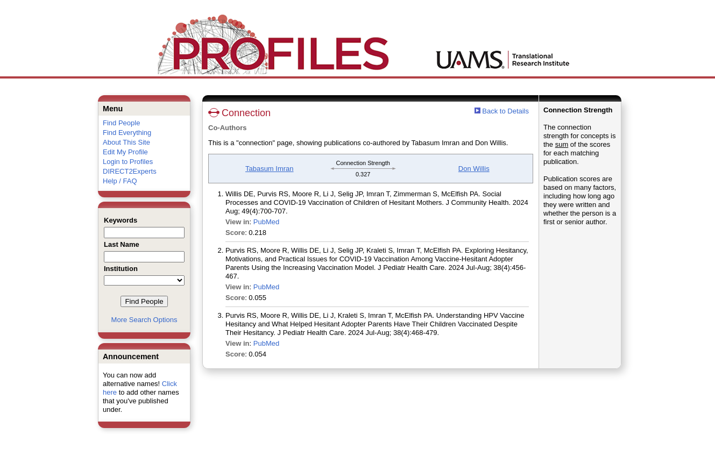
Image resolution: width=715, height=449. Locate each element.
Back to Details (505, 111)
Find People (121, 123)
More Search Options (144, 320)
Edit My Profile (125, 152)
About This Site (126, 142)
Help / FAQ (120, 181)
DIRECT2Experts (130, 171)
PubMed (266, 222)
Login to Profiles (128, 162)
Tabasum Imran (269, 169)
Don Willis (474, 169)
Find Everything (127, 133)
